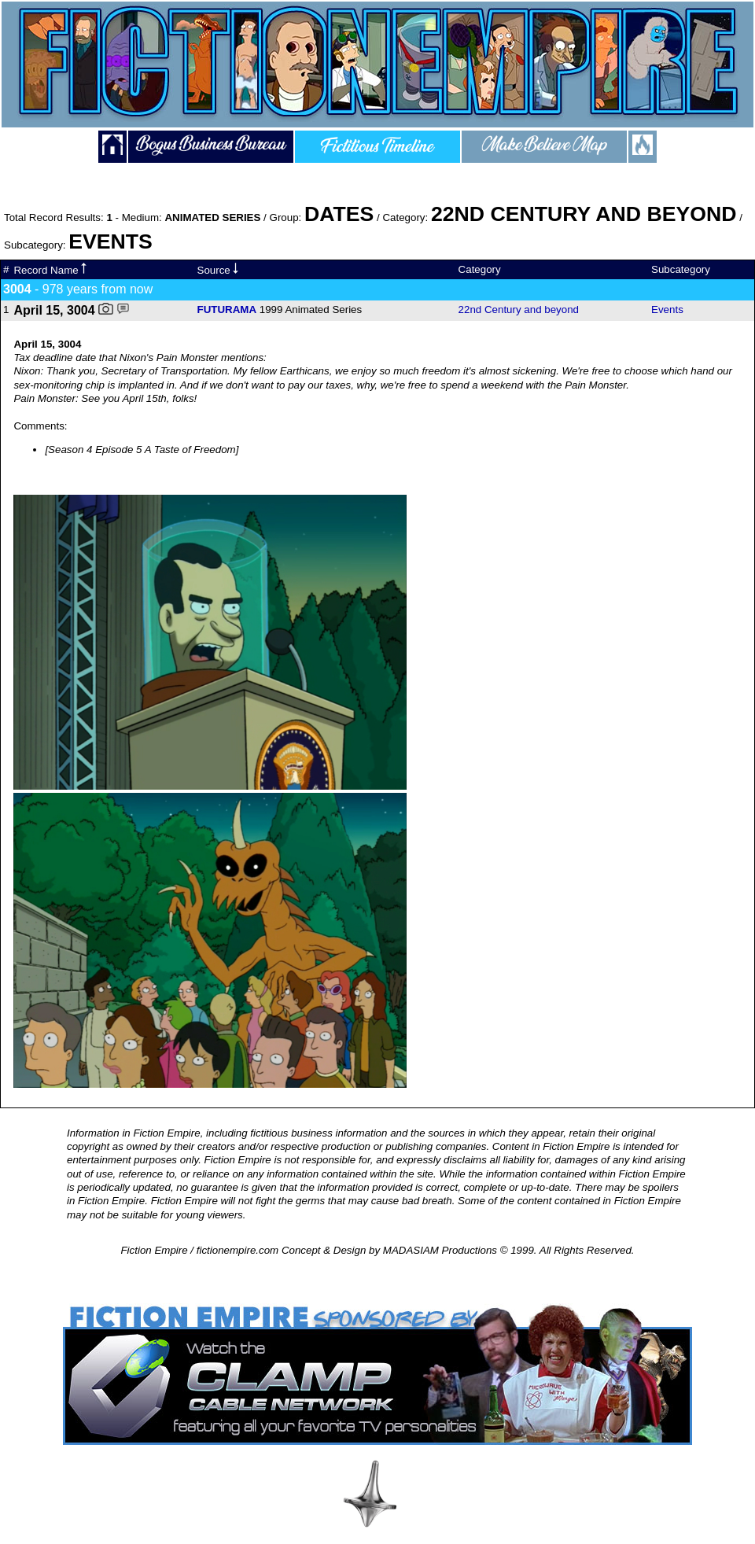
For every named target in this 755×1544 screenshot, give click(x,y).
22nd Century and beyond (519, 309)
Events (667, 309)
